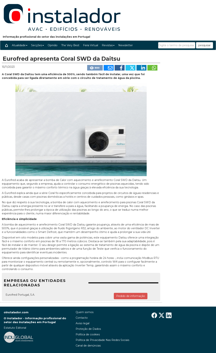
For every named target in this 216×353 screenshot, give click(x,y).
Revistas (108, 45)
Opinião (52, 45)
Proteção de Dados (88, 329)
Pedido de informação (130, 296)
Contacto (82, 317)
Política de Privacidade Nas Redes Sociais (102, 340)
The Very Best (70, 45)
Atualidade (19, 45)
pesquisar (204, 45)
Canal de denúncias (88, 345)
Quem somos (84, 312)
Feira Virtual (90, 45)
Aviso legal (82, 323)
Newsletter (125, 45)
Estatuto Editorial (15, 327)
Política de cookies (88, 334)
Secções (37, 45)
